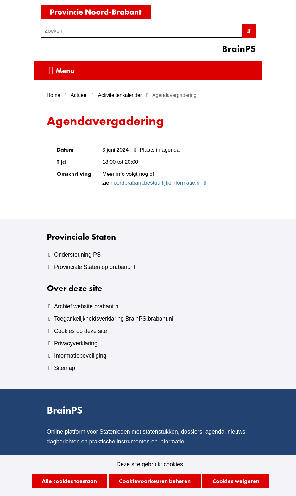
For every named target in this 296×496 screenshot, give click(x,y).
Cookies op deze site (80, 331)
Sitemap (64, 368)
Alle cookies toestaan (69, 481)
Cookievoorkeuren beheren (155, 481)
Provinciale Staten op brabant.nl (94, 267)
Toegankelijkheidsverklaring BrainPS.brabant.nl (113, 318)
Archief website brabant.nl (87, 306)
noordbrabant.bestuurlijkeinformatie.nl (159, 183)
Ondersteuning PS (77, 254)
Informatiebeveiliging (80, 356)
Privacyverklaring (76, 343)
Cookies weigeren (235, 481)
